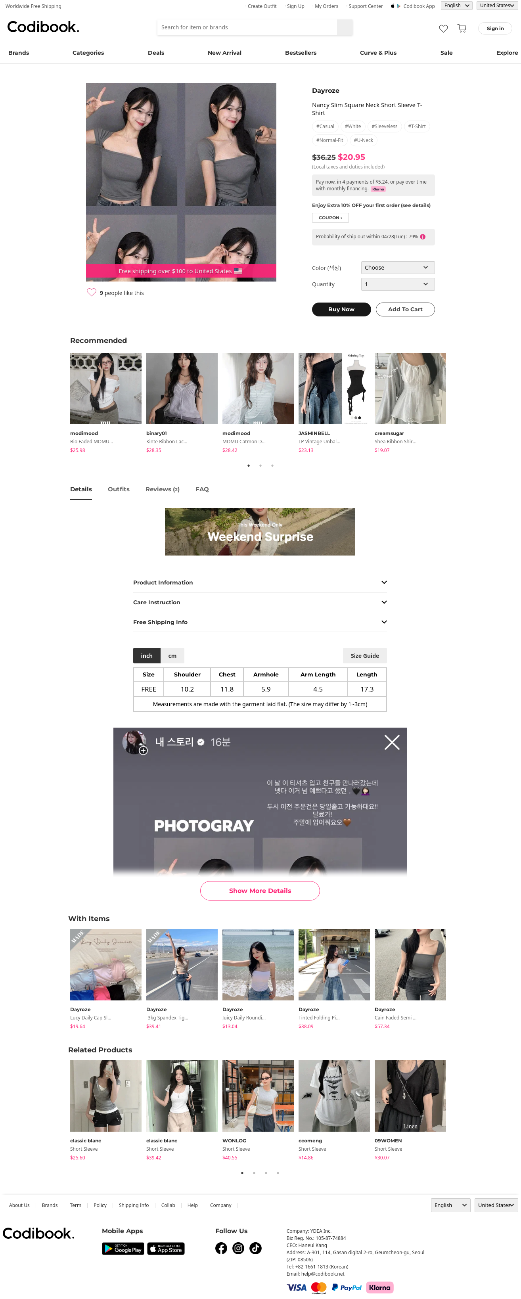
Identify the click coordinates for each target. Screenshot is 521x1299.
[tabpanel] (108, 404)
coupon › (330, 217)
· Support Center (364, 6)
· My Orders (325, 6)
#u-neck (363, 140)
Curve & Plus (378, 52)
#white (353, 126)
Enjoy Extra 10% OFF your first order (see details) (371, 205)
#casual (325, 126)
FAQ (202, 489)
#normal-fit (329, 140)
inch (147, 655)
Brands (18, 52)
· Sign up (295, 6)
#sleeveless (385, 126)
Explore (507, 52)
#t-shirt (417, 126)
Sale (447, 52)
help (193, 1205)
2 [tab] (260, 465)
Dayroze (325, 90)
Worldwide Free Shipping (33, 6)
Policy (100, 1205)
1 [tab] (249, 465)
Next (457, 404)
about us (19, 1205)
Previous (64, 404)
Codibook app (419, 6)
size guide (365, 655)
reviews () (163, 489)
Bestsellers (300, 52)
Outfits (119, 489)
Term (76, 1205)
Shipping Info (134, 1205)
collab (168, 1205)
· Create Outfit (261, 6)
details (81, 489)
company (221, 1205)
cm (172, 655)
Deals (156, 52)
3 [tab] (272, 465)
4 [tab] (278, 1173)
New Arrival (224, 52)
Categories (88, 52)
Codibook (43, 26)
